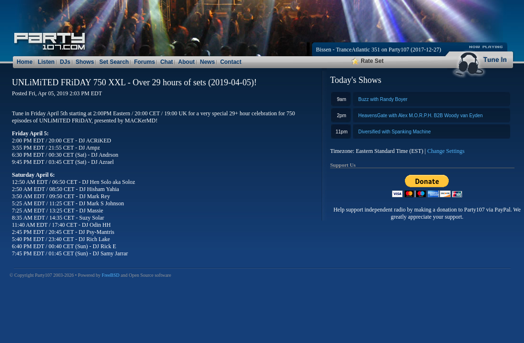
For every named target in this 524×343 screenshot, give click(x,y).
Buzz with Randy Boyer (382, 99)
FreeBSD (111, 275)
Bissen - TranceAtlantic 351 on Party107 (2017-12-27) (378, 49)
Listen (46, 62)
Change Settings (445, 151)
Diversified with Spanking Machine (394, 131)
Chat (166, 62)
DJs (65, 62)
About (186, 62)
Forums (144, 62)
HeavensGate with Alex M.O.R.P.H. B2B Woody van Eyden (420, 115)
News (207, 62)
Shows (85, 62)
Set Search (114, 62)
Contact (231, 62)
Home (24, 62)
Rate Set (367, 61)
